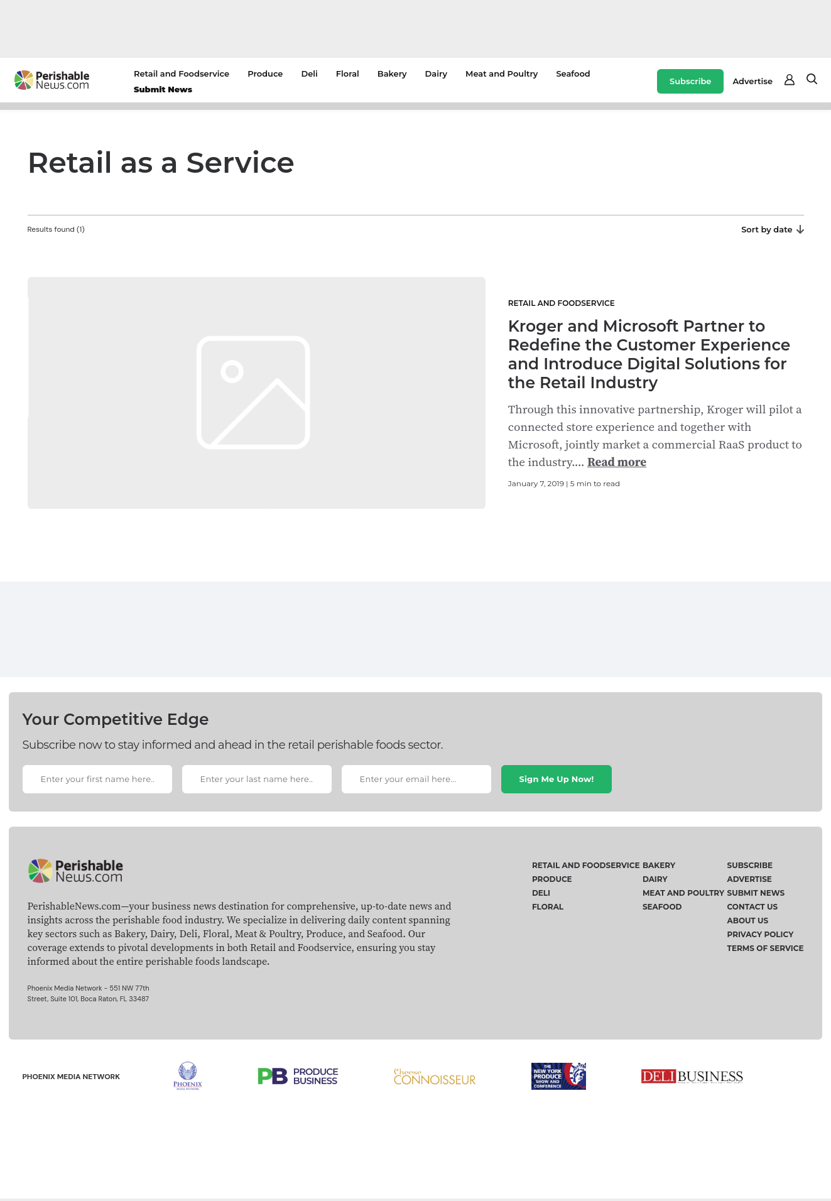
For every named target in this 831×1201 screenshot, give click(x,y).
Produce (265, 73)
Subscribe (690, 81)
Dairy (436, 73)
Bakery (392, 73)
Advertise (752, 81)
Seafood (573, 73)
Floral (347, 73)
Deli (309, 73)
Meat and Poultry (501, 73)
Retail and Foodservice (181, 73)
